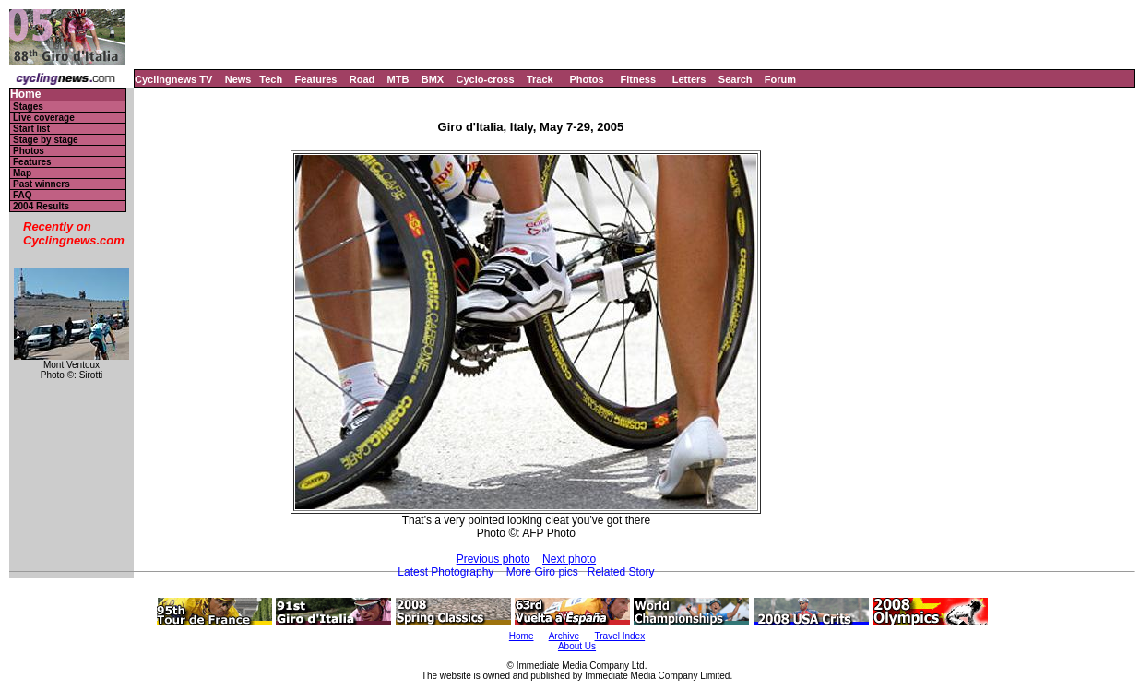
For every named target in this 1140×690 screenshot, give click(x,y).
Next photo (569, 559)
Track (540, 79)
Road (362, 79)
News (238, 79)
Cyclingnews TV (173, 79)
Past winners (41, 184)
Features (316, 79)
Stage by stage (45, 140)
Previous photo (493, 559)
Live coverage (44, 118)
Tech (270, 79)
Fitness (638, 79)
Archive (564, 636)
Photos (586, 79)
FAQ (22, 195)
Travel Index (620, 636)
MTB (398, 79)
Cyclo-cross (486, 79)
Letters (689, 79)
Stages (28, 106)
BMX (433, 79)
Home (25, 95)
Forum (780, 79)
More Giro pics (542, 571)
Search (735, 79)
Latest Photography (445, 571)
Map (22, 173)
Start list (31, 129)
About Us (577, 646)
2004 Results (41, 206)
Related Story (621, 571)
